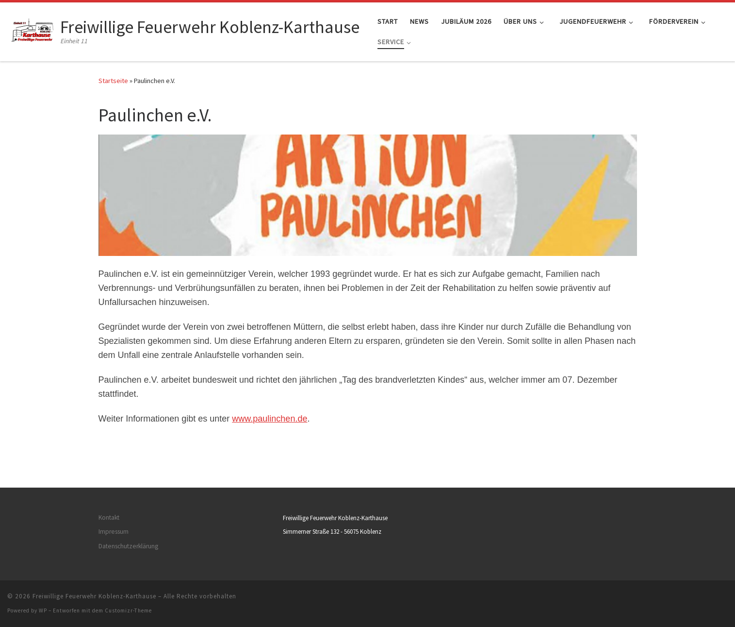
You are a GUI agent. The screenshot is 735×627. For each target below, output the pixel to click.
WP (43, 610)
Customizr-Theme (128, 610)
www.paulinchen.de (269, 419)
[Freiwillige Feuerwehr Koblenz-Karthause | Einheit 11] (32, 30)
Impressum (113, 531)
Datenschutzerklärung (128, 546)
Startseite (113, 80)
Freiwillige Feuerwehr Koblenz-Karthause (94, 596)
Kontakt (108, 517)
